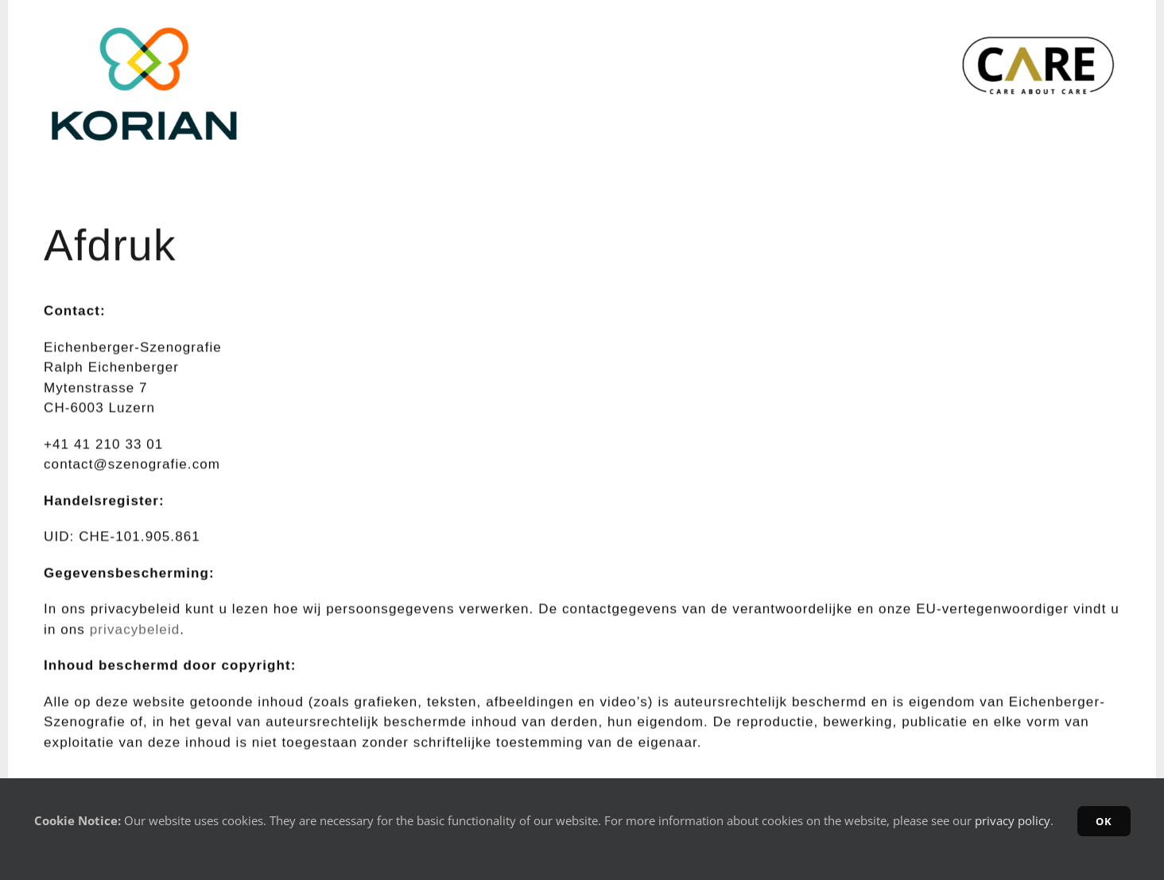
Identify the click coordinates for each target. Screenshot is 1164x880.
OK (1104, 821)
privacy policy (1012, 820)
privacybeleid (135, 630)
